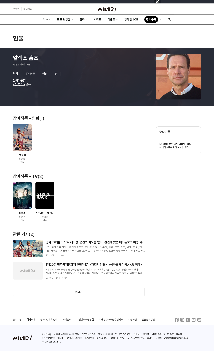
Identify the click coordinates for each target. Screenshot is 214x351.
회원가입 (27, 9)
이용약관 (132, 319)
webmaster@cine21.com (176, 338)
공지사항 (17, 319)
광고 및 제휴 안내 (49, 319)
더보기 (79, 291)
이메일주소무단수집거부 (111, 319)
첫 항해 (185, 147)
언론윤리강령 (148, 319)
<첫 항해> (19, 84)
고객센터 (67, 319)
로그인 (16, 9)
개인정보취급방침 (85, 319)
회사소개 (31, 319)
